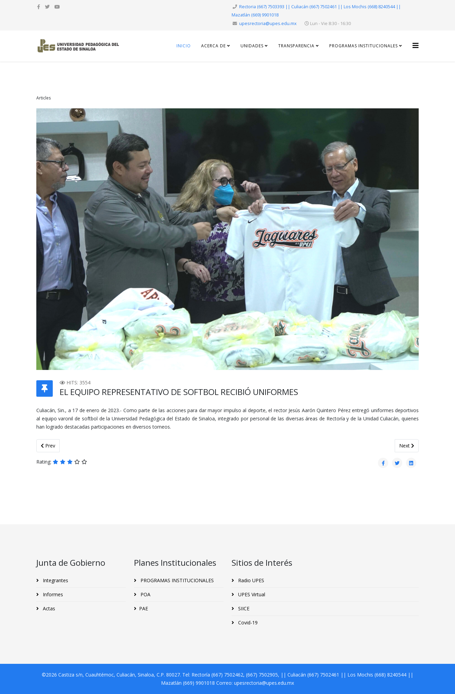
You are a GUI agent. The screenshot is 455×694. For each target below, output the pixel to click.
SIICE (243, 608)
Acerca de (213, 46)
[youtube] (57, 6)
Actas (48, 608)
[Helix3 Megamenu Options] (416, 45)
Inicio (183, 46)
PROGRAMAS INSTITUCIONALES (176, 580)
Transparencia (297, 46)
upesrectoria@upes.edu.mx (268, 23)
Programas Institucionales (363, 46)
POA (144, 594)
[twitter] (47, 6)
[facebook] (38, 6)
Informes (52, 594)
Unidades (253, 46)
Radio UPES (250, 580)
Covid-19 (247, 622)
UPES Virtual (251, 594)
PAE (143, 608)
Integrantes (54, 580)
